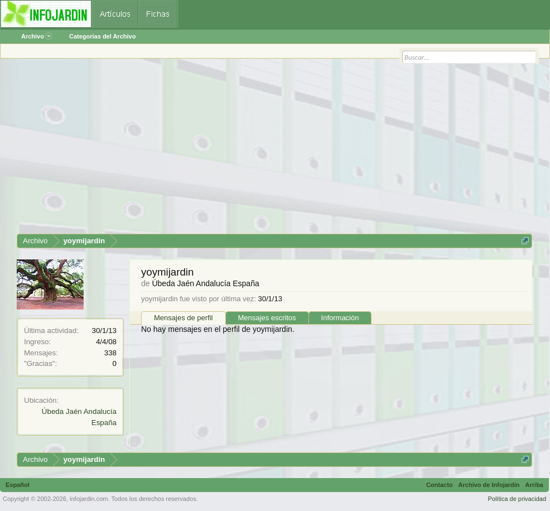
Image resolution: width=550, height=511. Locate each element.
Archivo (36, 36)
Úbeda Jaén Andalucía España (205, 283)
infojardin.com (89, 498)
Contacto (439, 484)
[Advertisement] (274, 150)
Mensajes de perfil (183, 318)
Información (340, 318)
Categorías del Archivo (102, 36)
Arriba (534, 484)
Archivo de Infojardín (489, 484)
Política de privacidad (517, 498)
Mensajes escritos (267, 318)
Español (18, 484)
